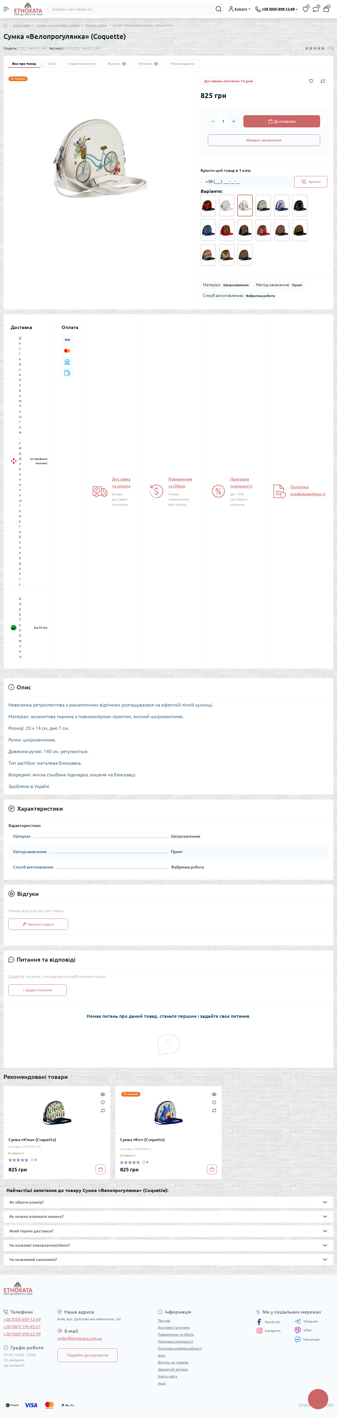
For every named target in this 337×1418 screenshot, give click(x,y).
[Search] (219, 9)
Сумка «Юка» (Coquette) (32, 1139)
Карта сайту (167, 1376)
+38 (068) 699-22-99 (22, 1334)
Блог (161, 1355)
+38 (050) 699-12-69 (22, 1319)
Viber (303, 1330)
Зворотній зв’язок (173, 1369)
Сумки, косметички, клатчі (57, 25)
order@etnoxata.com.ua (80, 1338)
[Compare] (103, 1110)
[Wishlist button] (311, 81)
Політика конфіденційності (180, 1348)
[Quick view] (103, 1093)
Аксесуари (22, 25)
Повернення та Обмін (176, 1334)
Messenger (308, 1339)
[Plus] (233, 121)
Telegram (306, 1321)
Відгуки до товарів (173, 1362)
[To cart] (101, 1169)
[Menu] (6, 9)
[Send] (310, 182)
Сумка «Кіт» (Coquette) (142, 1139)
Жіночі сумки (96, 25)
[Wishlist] (103, 1101)
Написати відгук (38, 924)
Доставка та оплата (174, 1327)
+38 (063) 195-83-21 (22, 1326)
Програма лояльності (175, 1341)
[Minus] (212, 121)
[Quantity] (223, 121)
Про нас (164, 1320)
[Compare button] (322, 81)
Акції (162, 1383)
